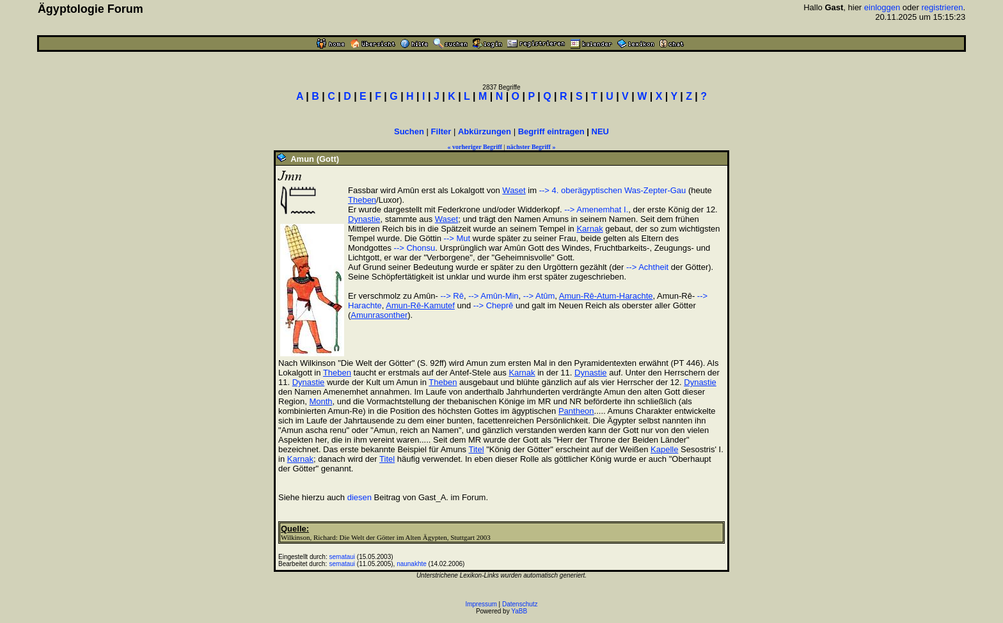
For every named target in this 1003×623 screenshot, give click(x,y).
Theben (362, 200)
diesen (359, 497)
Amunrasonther (379, 315)
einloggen (882, 7)
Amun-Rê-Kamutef (420, 305)
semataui (342, 556)
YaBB (519, 611)
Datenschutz (520, 604)
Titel (476, 449)
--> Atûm (539, 296)
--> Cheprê (493, 305)
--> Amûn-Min (493, 296)
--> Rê (451, 296)
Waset (513, 190)
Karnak (589, 228)
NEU (600, 131)
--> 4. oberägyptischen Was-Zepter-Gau (612, 190)
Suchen (409, 131)
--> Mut (457, 238)
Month (320, 401)
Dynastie (364, 219)
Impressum (480, 604)
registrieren (942, 7)
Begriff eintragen (551, 131)
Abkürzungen (484, 131)
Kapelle (664, 449)
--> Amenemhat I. (596, 209)
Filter (441, 131)
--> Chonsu (415, 248)
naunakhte (412, 563)
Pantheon (576, 411)
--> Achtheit (647, 267)
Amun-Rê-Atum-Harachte (606, 296)
